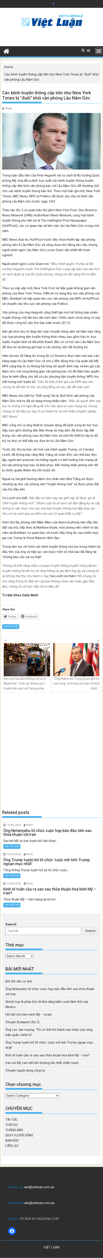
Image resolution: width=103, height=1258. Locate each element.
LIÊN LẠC (12, 1146)
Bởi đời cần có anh (18, 981)
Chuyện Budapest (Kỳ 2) (22, 1022)
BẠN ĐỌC (12, 1140)
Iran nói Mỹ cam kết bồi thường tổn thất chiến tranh (41, 1063)
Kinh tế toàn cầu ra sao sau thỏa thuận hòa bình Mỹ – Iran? (47, 1055)
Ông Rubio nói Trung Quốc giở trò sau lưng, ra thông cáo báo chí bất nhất (76, 666)
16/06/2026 (14, 825)
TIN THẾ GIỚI (10, 626)
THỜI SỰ (11, 1125)
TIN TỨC (11, 1120)
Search (10, 924)
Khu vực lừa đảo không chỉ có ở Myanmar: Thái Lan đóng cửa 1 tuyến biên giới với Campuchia (27, 666)
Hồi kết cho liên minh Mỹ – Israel (28, 1014)
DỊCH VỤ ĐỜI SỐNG (19, 1135)
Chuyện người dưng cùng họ (25, 1070)
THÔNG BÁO (14, 1130)
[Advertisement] (51, 750)
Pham (8, 108)
